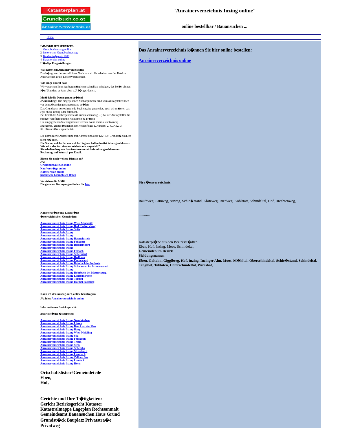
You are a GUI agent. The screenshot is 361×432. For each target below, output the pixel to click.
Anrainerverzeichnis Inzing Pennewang (64, 260)
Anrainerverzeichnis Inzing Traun (61, 341)
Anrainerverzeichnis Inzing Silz (59, 335)
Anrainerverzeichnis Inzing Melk (60, 344)
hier (87, 184)
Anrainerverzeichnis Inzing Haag (60, 329)
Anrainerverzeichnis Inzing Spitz (60, 229)
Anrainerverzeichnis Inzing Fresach (61, 250)
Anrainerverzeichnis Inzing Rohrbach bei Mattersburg (73, 272)
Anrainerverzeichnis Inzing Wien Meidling (66, 332)
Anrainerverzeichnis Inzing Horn (60, 363)
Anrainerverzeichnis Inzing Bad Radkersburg (68, 226)
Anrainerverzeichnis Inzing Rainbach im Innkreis (70, 263)
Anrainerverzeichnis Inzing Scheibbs (62, 348)
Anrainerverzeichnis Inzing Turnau (61, 278)
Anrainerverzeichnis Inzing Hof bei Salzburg (67, 281)
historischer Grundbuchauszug (60, 52)
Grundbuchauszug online (57, 49)
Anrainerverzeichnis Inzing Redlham (62, 257)
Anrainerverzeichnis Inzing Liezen (61, 323)
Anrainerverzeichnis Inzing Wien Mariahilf (66, 223)
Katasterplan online (54, 59)
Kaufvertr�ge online (53, 168)
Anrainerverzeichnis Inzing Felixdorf (62, 241)
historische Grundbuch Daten (58, 174)
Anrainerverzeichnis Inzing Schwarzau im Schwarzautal (74, 266)
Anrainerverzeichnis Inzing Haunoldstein (65, 238)
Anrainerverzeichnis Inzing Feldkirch (63, 338)
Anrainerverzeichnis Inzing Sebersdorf (63, 254)
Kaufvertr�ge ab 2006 (56, 56)
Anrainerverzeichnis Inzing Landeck (62, 360)
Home (50, 37)
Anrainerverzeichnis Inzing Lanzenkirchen (66, 275)
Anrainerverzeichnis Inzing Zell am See (64, 357)
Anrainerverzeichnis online (68, 298)
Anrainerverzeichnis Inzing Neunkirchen (65, 320)
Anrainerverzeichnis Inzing (56, 232)
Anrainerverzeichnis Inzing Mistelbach (63, 351)
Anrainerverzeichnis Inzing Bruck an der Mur (68, 326)
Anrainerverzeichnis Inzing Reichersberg (65, 244)
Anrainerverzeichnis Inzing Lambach (62, 354)
